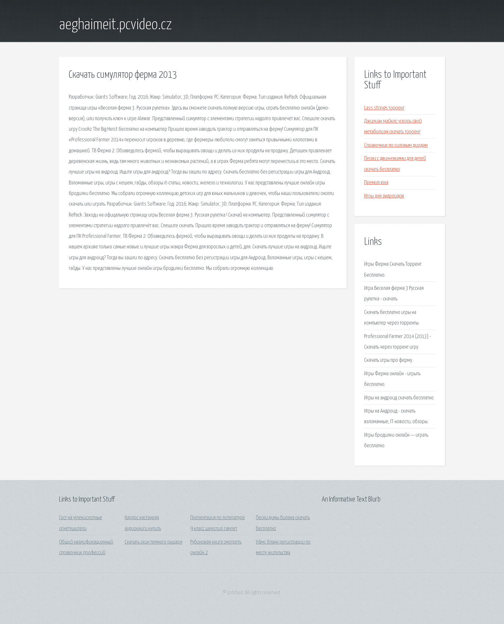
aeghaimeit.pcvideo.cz (115, 25)
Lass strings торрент (384, 108)
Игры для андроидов (384, 196)
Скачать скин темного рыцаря (153, 542)
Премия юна (376, 182)
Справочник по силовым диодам (396, 145)
